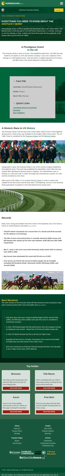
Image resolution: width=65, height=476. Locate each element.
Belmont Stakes (50, 136)
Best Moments (19, 113)
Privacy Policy (17, 431)
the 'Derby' (38, 180)
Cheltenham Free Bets (48, 443)
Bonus (17, 440)
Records (16, 110)
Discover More (16, 388)
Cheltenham (48, 440)
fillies (15, 317)
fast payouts (17, 443)
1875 (14, 167)
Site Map (17, 433)
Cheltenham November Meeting (29, 10)
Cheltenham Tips (48, 445)
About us (17, 428)
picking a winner (48, 431)
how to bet (48, 428)
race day (48, 433)
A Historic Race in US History (25, 108)
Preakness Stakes (31, 136)
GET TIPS (59, 10)
